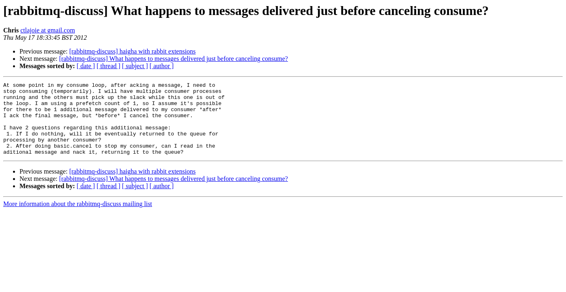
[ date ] (86, 65)
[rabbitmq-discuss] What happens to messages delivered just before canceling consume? (173, 58)
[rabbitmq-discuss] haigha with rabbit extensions (132, 51)
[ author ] (162, 65)
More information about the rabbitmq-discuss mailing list (77, 218)
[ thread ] (108, 65)
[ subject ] (135, 65)
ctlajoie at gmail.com (47, 30)
